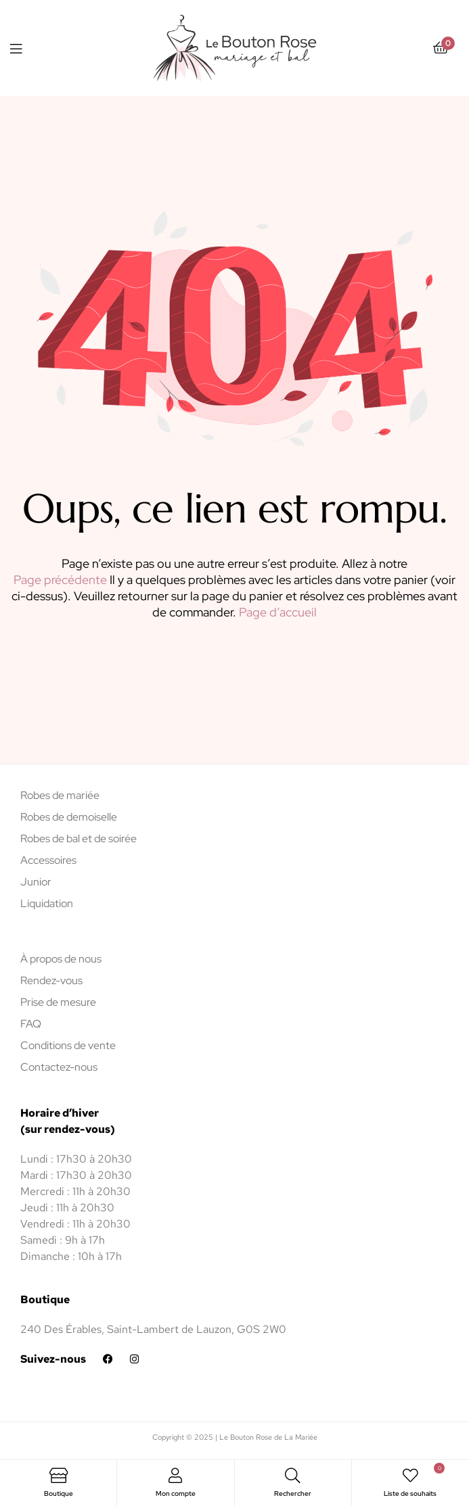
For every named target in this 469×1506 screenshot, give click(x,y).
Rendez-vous (51, 980)
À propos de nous (61, 959)
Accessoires (48, 860)
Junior (35, 882)
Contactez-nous (58, 1067)
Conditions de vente (68, 1045)
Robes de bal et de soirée (78, 838)
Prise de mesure (58, 1002)
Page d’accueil (278, 612)
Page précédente (60, 579)
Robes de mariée (59, 795)
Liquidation (46, 903)
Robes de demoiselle (68, 817)
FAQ (30, 1024)
